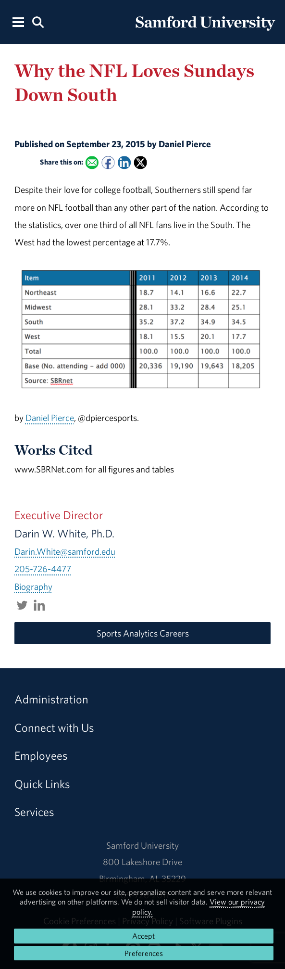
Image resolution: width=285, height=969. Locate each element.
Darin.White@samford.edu (64, 551)
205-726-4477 (42, 568)
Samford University (142, 845)
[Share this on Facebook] (107, 162)
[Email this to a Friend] (91, 162)
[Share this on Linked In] (124, 162)
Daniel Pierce (49, 417)
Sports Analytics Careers (143, 633)
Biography (33, 586)
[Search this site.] (38, 21)
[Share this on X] (140, 162)
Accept (143, 936)
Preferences (143, 953)
